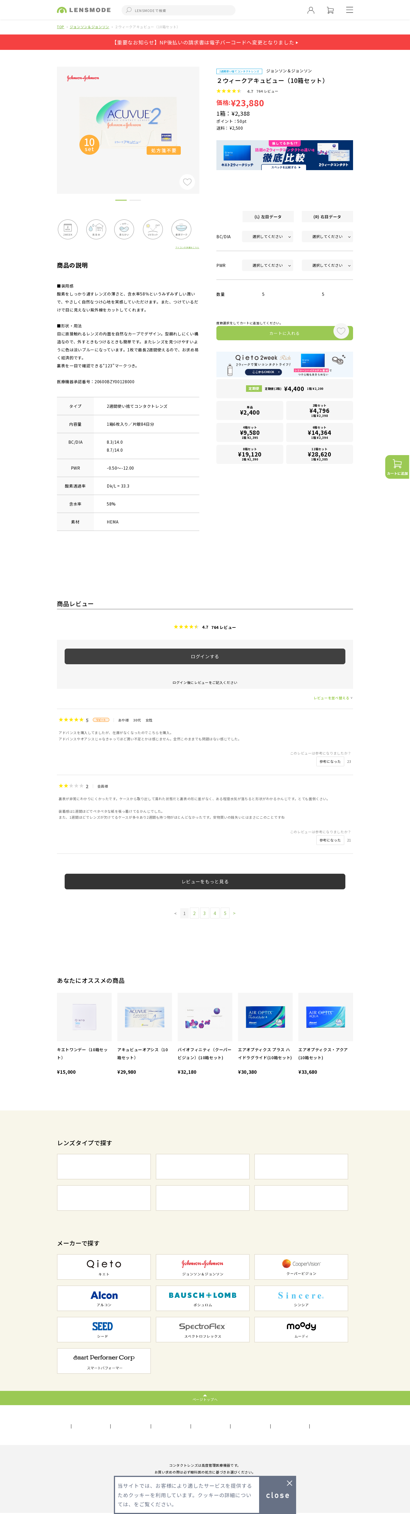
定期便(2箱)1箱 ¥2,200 (294, 392)
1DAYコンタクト (104, 1166)
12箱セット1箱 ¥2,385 (319, 451)
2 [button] (135, 201)
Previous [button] (53, 120)
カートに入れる (272, 335)
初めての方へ (332, 1425)
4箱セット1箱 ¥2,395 (250, 432)
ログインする (205, 656)
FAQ (302, 1425)
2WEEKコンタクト (202, 1166)
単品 (250, 413)
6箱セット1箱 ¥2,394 (319, 432)
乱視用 (203, 1198)
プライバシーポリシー (146, 1425)
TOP (60, 26)
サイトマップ (192, 1425)
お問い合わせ (230, 1425)
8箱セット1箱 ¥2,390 (250, 451)
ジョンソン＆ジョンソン (89, 26)
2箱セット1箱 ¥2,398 (319, 413)
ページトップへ (205, 1398)
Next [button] (203, 120)
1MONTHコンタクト (301, 1166)
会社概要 (73, 1425)
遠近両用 (301, 1198)
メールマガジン (271, 1425)
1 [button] (121, 201)
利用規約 (103, 1425)
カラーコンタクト (104, 1198)
